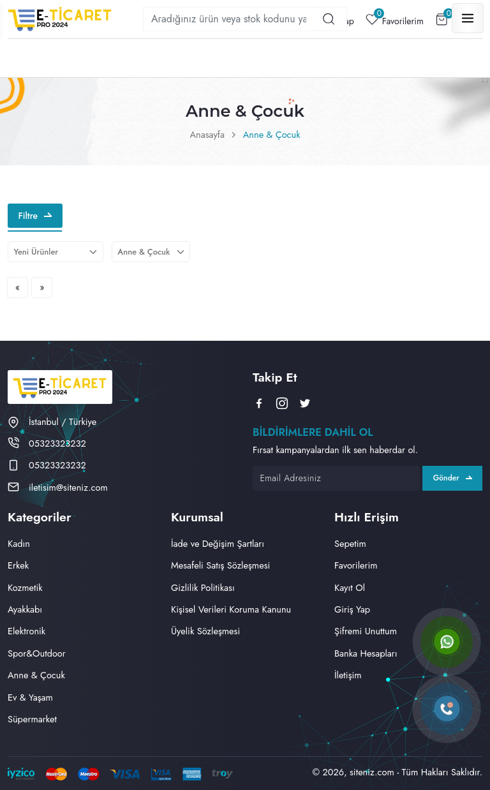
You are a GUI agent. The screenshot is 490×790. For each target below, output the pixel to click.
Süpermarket (32, 719)
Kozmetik (25, 587)
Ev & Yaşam (30, 697)
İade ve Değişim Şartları (217, 543)
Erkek (18, 565)
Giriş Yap (352, 609)
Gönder (452, 478)
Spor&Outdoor (37, 653)
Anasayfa (207, 134)
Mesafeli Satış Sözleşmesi (220, 565)
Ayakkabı (25, 609)
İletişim (348, 675)
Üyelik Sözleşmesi (205, 630)
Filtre (35, 215)
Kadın (19, 543)
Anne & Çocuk (272, 134)
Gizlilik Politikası (203, 587)
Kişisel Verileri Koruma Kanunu (231, 609)
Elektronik (26, 630)
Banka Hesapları (365, 653)
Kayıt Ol (349, 587)
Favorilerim (395, 19)
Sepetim (350, 543)
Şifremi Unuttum (365, 630)
